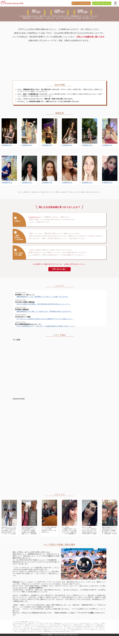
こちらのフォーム (34, 217)
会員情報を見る (7, 150)
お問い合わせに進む (59, 269)
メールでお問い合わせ (82, 3)
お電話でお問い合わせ (102, 3)
